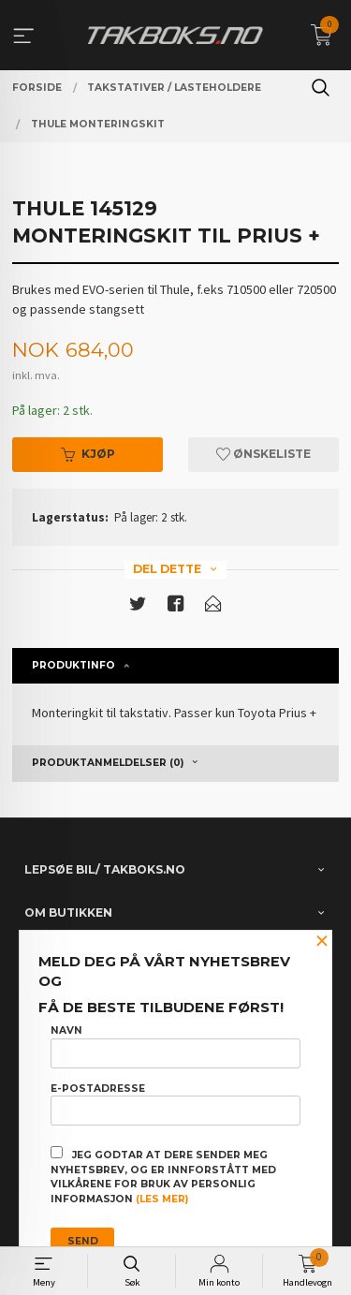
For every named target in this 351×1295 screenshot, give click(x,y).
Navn (175, 1045)
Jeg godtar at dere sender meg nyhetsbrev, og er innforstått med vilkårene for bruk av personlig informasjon (163, 1175)
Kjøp (88, 454)
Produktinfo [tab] (73, 665)
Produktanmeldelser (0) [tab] (107, 763)
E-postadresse (175, 1104)
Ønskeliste (263, 454)
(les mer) (162, 1199)
